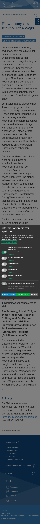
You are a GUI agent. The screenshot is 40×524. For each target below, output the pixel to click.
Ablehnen (34, 294)
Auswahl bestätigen (8, 294)
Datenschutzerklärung (8, 242)
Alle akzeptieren (23, 294)
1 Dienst (11, 254)
